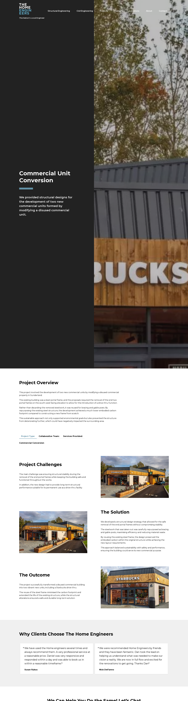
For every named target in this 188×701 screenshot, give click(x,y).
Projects (104, 11)
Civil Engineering (85, 11)
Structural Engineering (59, 11)
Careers (119, 11)
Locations (134, 11)
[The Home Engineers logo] (31, 11)
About (149, 11)
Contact (163, 11)
